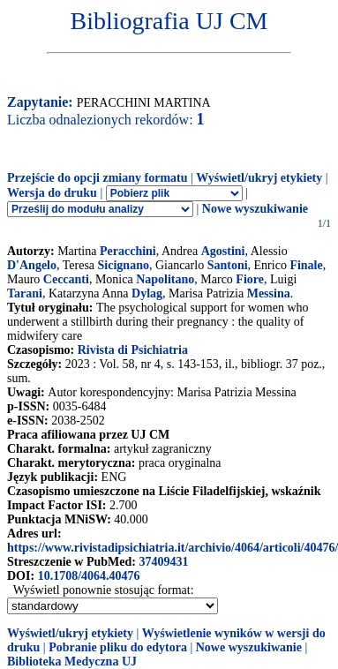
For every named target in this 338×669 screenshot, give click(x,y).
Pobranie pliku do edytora (118, 647)
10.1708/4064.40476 (89, 576)
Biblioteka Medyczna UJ (72, 661)
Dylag (146, 293)
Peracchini (128, 251)
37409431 (163, 561)
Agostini (223, 251)
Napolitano (165, 279)
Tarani (24, 293)
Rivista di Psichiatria (133, 350)
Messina (268, 293)
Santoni (227, 265)
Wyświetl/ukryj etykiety (259, 177)
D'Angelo (31, 265)
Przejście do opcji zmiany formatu (97, 177)
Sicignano (123, 265)
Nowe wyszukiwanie (255, 208)
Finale (305, 265)
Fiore (250, 279)
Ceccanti (66, 279)
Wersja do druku (52, 192)
